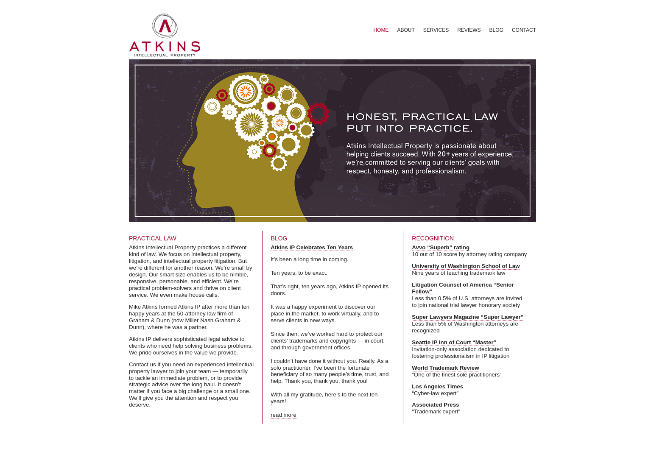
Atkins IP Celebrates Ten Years (312, 247)
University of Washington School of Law (466, 266)
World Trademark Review (445, 368)
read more (283, 415)
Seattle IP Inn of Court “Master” (454, 342)
